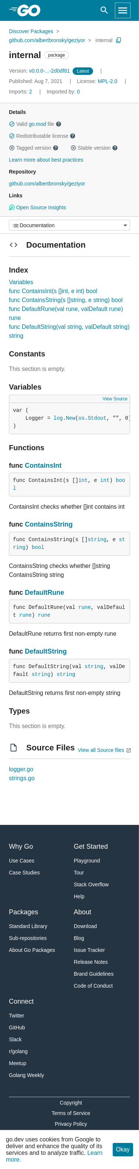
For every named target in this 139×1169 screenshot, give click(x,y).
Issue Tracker (89, 950)
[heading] (31, 10)
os (81, 418)
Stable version (94, 148)
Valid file (35, 124)
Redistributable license (42, 136)
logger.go (21, 769)
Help (79, 896)
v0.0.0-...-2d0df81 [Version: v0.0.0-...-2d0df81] (40, 71)
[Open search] (104, 10)
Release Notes (91, 962)
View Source (115, 398)
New (70, 418)
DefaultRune (44, 592)
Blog (79, 938)
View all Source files (101, 750)
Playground (87, 861)
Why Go (21, 846)
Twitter (16, 1016)
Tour (79, 873)
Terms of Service (71, 1113)
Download (85, 926)
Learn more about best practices (46, 160)
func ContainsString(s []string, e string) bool (66, 300)
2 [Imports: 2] (21, 92)
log (58, 418)
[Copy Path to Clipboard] (118, 40)
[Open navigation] (122, 10)
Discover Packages (31, 31)
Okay (123, 1149)
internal (104, 40)
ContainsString (49, 524)
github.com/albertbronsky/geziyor (47, 40)
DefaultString (46, 651)
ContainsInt (43, 465)
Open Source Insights (37, 207)
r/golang (18, 1051)
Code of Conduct (93, 986)
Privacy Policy (71, 1124)
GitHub (17, 1027)
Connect (21, 1001)
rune (84, 607)
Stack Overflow (91, 884)
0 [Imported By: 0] (63, 92)
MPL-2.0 (108, 81)
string (97, 540)
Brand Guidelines (93, 974)
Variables (21, 282)
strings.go (21, 778)
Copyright (71, 1103)
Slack (15, 1039)
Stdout (97, 418)
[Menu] (69, 225)
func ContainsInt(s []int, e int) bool (53, 291)
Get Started (91, 846)
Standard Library (28, 926)
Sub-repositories (28, 938)
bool (38, 547)
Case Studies (24, 873)
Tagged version (34, 148)
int (82, 480)
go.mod (37, 124)
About (82, 912)
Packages (23, 912)
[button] (12, 124)
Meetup (17, 1063)
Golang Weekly (26, 1075)
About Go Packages (32, 950)
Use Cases (21, 861)
